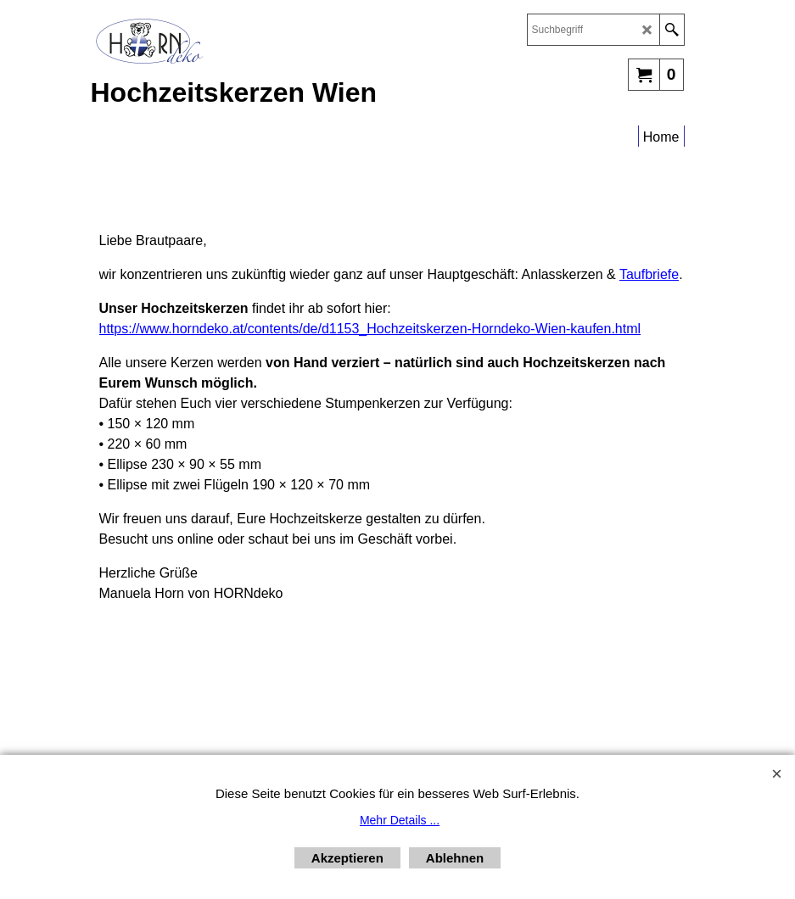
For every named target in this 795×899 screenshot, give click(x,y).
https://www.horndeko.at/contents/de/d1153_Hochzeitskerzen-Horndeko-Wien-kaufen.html (370, 328)
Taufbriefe (649, 274)
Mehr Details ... (399, 820)
